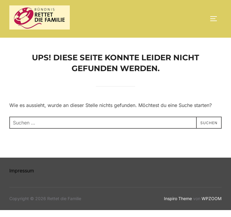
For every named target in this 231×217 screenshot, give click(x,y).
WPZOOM (212, 198)
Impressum (21, 171)
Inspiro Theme (178, 198)
